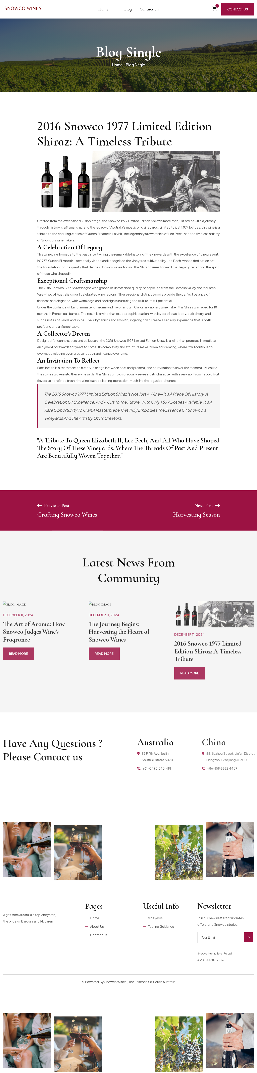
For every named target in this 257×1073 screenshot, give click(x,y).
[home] (23, 9)
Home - (118, 64)
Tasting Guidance (161, 926)
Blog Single (135, 64)
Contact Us (149, 9)
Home (103, 9)
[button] (116, 6)
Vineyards (155, 918)
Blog (128, 9)
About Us (97, 926)
